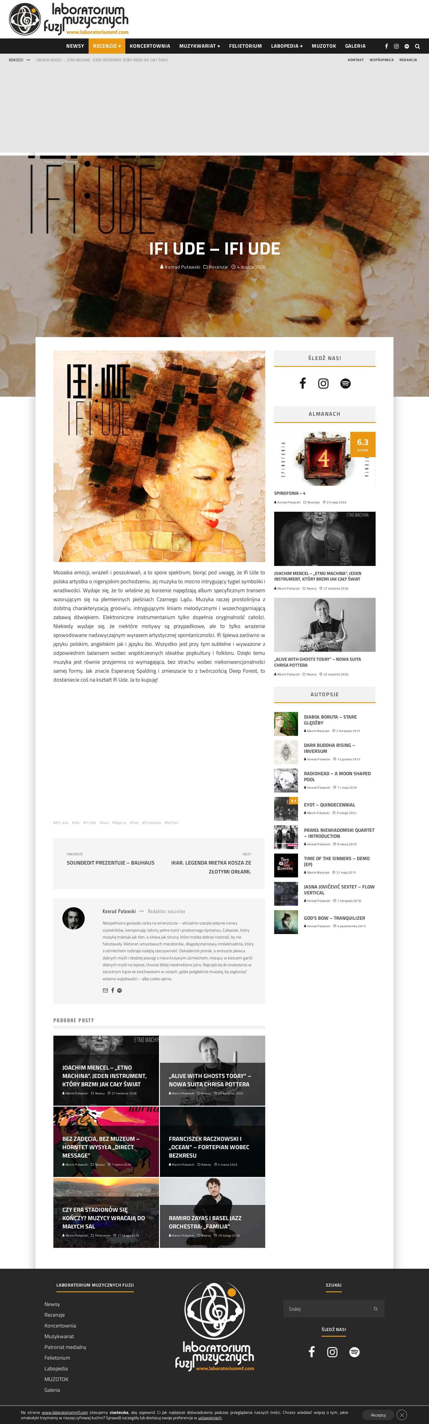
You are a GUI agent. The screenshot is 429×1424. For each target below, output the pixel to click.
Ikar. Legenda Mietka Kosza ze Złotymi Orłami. (207, 864)
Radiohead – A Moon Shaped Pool (337, 776)
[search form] (325, 1309)
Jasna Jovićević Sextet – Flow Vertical (339, 889)
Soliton (173, 822)
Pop (135, 822)
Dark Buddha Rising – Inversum (329, 748)
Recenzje (218, 260)
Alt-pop (62, 822)
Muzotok (324, 46)
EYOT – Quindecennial (329, 804)
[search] (376, 1309)
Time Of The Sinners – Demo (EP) (337, 861)
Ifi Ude (90, 822)
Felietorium (245, 46)
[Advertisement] (214, 111)
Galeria (355, 46)
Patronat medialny (65, 1347)
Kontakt (356, 60)
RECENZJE (105, 46)
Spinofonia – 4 (289, 493)
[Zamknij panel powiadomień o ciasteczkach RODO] (401, 1414)
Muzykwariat (197, 46)
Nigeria (120, 822)
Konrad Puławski (180, 259)
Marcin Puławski (287, 588)
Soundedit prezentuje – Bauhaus (111, 859)
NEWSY (75, 46)
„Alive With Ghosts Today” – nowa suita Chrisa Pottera (317, 662)
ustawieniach (210, 1417)
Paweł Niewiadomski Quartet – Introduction (339, 833)
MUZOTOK (56, 1379)
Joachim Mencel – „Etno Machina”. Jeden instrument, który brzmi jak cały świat (102, 59)
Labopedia (285, 46)
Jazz (105, 822)
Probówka (152, 822)
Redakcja (408, 60)
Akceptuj (377, 1414)
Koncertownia (150, 46)
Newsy (312, 588)
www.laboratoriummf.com (64, 1412)
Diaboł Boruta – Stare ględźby (330, 720)
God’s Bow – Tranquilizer (334, 918)
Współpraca (381, 60)
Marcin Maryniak (316, 731)
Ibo (77, 822)
